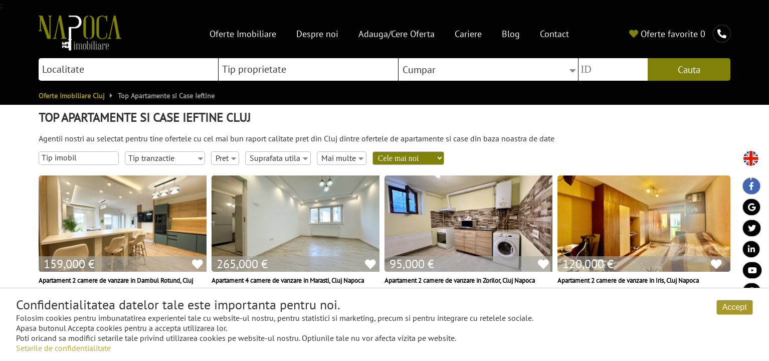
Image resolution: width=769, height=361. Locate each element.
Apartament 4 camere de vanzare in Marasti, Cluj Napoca (288, 280)
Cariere (468, 33)
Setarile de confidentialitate (63, 348)
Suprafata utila (279, 158)
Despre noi (317, 33)
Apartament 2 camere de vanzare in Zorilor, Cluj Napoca (459, 280)
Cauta (689, 70)
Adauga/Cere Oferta (396, 33)
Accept (734, 307)
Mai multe (342, 158)
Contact (554, 33)
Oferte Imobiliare (243, 33)
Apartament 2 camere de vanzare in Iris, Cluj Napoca (628, 280)
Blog (511, 33)
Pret (226, 158)
